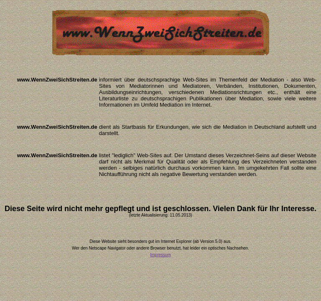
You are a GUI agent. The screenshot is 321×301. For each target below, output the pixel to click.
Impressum (160, 255)
